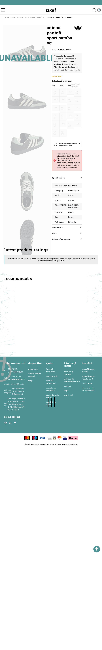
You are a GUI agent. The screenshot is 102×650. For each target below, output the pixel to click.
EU (53, 85)
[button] (3, 10)
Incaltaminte (30, 17)
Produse (20, 17)
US (61, 85)
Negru (71, 212)
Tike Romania (9, 17)
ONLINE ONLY (57, 76)
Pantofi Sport (42, 17)
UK (69, 85)
